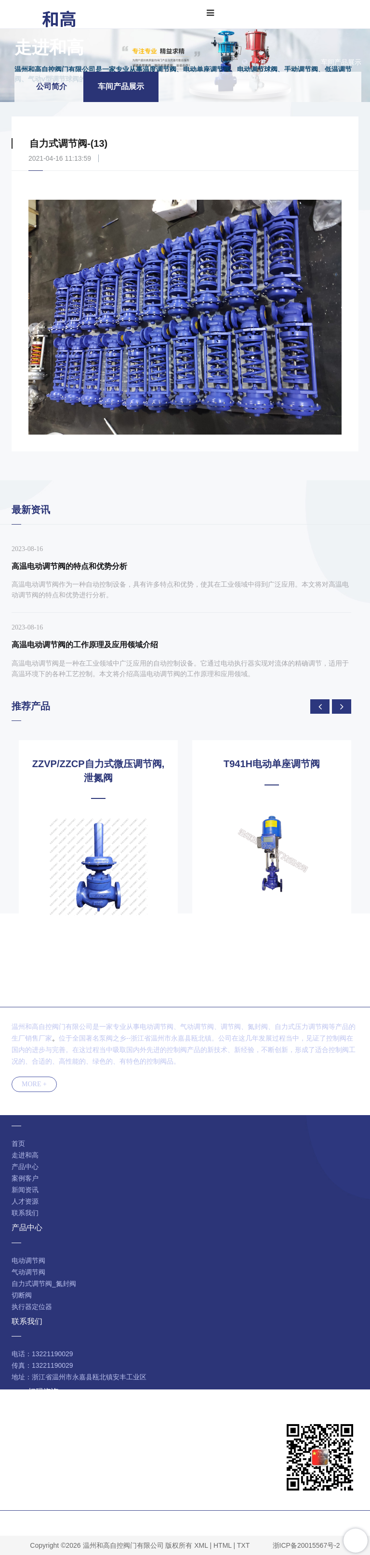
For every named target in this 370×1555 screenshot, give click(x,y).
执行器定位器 (32, 1307)
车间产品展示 (341, 62)
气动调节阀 (28, 1272)
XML (201, 1545)
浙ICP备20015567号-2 (306, 1545)
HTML (222, 1545)
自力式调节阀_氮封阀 (44, 1283)
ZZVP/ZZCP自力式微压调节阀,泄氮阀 (272, 770)
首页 (266, 62)
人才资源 (25, 1201)
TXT (243, 1545)
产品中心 (25, 1166)
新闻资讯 (25, 1190)
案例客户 (25, 1178)
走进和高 (296, 62)
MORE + (34, 1084)
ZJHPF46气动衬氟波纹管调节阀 (98, 763)
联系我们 (25, 1213)
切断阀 (22, 1295)
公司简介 (51, 86)
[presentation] (320, 706)
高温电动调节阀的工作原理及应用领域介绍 (85, 645)
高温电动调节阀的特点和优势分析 (69, 566)
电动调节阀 (28, 1260)
